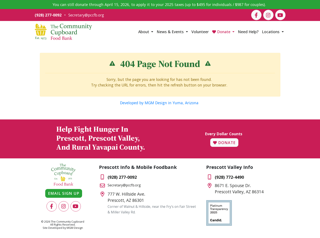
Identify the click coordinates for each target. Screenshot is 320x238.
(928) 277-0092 (48, 15)
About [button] (144, 31)
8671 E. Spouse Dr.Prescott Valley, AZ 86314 (239, 189)
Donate (224, 142)
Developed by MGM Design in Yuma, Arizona (159, 102)
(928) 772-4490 (229, 177)
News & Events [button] (171, 31)
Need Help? (248, 31)
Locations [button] (271, 31)
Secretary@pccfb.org (86, 15)
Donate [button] (221, 31)
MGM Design (75, 228)
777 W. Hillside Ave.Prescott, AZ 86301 (126, 197)
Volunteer (200, 31)
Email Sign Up (63, 193)
